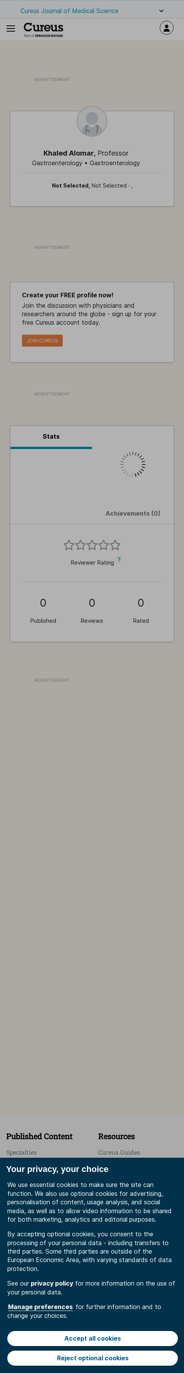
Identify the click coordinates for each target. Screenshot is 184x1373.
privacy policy (52, 1283)
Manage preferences (40, 1307)
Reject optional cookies (93, 1358)
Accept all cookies (92, 1338)
